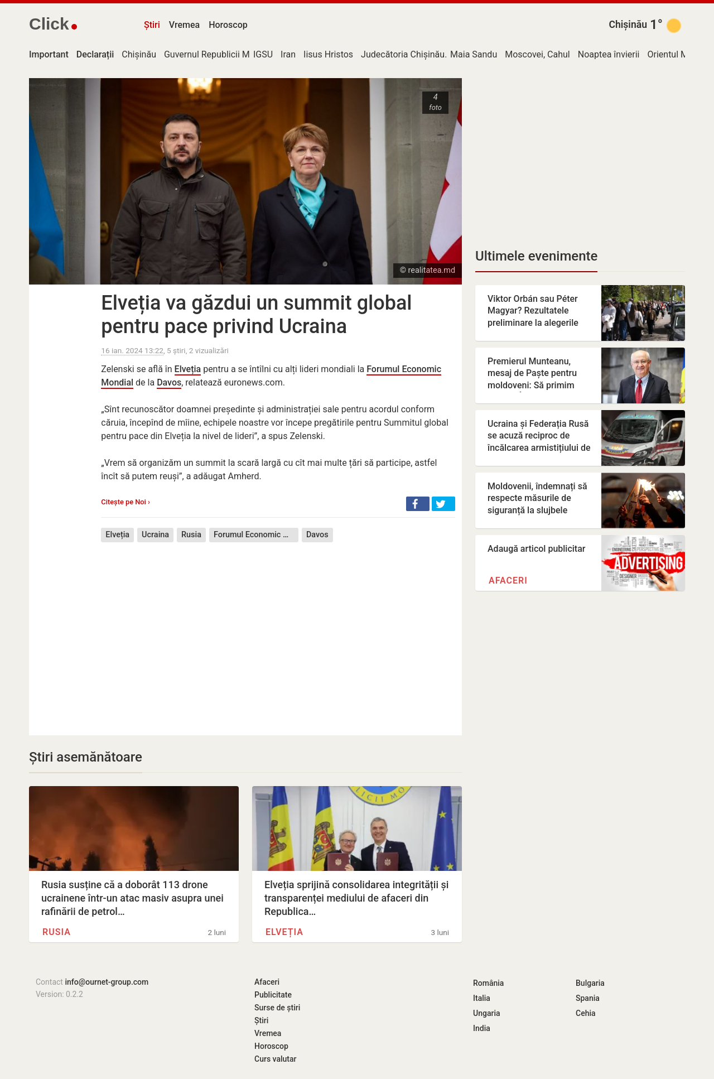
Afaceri (508, 580)
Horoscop (228, 25)
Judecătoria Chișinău (403, 54)
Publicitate (273, 994)
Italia (481, 998)
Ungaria (486, 1013)
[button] (418, 504)
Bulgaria (590, 983)
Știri (152, 25)
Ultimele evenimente (536, 256)
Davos (169, 382)
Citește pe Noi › (125, 502)
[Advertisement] (278, 630)
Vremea (184, 25)
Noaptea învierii (609, 54)
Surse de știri (277, 1007)
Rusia (191, 535)
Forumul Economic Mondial (256, 535)
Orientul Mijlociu (679, 54)
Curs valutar (275, 1058)
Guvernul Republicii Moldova (220, 54)
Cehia (586, 1013)
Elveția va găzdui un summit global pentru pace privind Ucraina (256, 314)
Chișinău (628, 24)
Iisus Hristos (328, 54)
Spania (588, 998)
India (481, 1028)
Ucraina (155, 535)
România (488, 983)
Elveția (188, 369)
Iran (288, 54)
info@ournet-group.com (106, 981)
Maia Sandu (473, 54)
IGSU (263, 54)
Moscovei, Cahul (537, 54)
